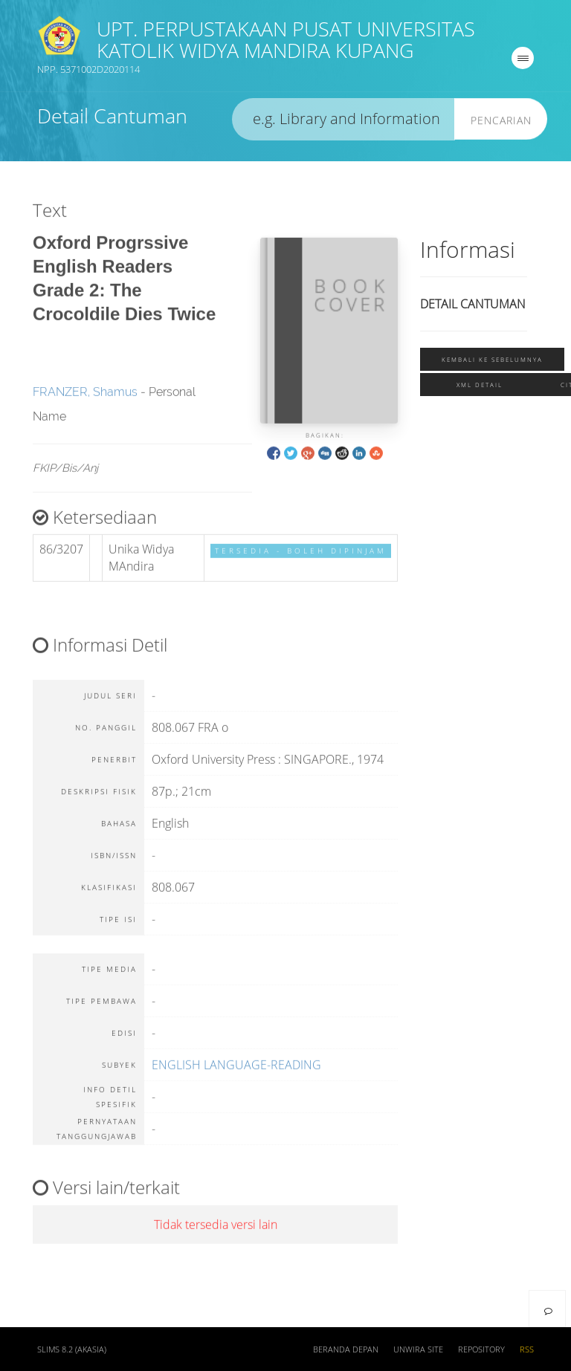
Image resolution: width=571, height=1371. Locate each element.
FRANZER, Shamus (85, 403)
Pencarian (501, 121)
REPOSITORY (481, 1349)
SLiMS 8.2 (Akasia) (71, 1349)
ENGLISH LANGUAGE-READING (236, 1076)
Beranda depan (345, 1349)
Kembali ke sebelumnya (492, 361)
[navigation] (523, 59)
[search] (343, 121)
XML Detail (480, 387)
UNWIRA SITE (418, 1349)
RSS (527, 1349)
